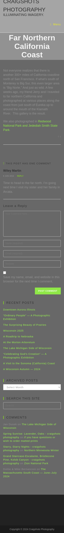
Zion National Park (36, 463)
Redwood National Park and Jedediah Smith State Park (30, 126)
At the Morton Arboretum (19, 342)
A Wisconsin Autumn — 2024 (21, 369)
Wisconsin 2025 (13, 330)
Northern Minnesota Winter (41, 450)
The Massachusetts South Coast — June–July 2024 (30, 473)
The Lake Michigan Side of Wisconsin (27, 348)
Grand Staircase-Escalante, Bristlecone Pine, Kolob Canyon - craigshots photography (28, 460)
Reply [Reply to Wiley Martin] (20, 176)
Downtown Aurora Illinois (19, 309)
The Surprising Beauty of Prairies (24, 324)
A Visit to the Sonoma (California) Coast (29, 363)
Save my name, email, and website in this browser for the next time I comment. (31, 279)
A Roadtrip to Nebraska (18, 336)
